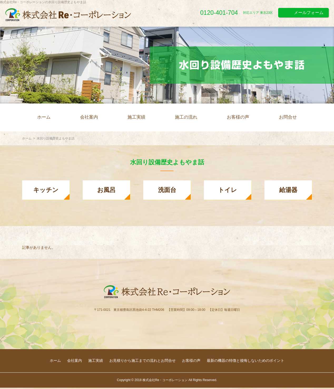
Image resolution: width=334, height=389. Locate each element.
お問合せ (288, 117)
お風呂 (106, 189)
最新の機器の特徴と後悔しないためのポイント (245, 360)
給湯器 (288, 189)
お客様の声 (238, 117)
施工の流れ (186, 117)
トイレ (227, 189)
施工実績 (136, 117)
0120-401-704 (219, 12)
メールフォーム (308, 12)
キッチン (45, 189)
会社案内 (89, 117)
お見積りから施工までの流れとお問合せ (142, 360)
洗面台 (167, 189)
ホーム (44, 117)
